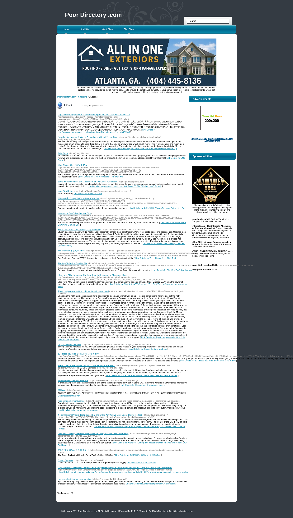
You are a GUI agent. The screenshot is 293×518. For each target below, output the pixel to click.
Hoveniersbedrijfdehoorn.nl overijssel (75, 479)
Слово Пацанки (65, 460)
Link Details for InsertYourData (88, 193)
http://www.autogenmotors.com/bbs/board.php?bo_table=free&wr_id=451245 (94, 114)
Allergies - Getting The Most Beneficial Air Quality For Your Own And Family (93, 433)
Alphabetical (98, 106)
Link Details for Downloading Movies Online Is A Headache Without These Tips (140, 148)
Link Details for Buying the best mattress (148, 349)
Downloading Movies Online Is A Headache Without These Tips (87, 137)
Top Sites (129, 29)
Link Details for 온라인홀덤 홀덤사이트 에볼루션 (137, 455)
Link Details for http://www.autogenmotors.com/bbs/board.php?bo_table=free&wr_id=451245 (107, 131)
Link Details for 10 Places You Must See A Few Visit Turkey (208, 361)
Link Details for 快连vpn (69, 396)
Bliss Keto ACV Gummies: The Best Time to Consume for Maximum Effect (92, 275)
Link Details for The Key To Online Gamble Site (175, 270)
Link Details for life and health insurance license (143, 385)
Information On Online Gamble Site (74, 213)
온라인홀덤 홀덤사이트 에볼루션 (73, 450)
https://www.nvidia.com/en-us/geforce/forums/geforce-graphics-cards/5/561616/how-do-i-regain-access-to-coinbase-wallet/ (115, 467)
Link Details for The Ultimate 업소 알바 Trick (155, 258)
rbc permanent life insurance (71, 401)
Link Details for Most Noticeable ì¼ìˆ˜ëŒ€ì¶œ (101, 177)
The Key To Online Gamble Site (72, 263)
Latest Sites (107, 29)
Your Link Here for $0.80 (205, 265)
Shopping (82, 97)
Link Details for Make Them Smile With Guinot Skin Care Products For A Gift (141, 375)
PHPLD (134, 511)
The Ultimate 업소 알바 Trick (71, 251)
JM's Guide (63, 153)
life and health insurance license (73, 380)
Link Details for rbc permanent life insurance (78, 410)
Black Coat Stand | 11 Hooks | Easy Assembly (79, 229)
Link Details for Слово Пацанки (141, 462)
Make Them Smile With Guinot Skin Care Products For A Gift (86, 365)
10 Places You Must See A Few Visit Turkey (78, 354)
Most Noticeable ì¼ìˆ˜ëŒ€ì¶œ (72, 165)
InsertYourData (65, 191)
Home (66, 29)
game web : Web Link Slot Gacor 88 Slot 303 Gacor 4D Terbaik (87, 182)
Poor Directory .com (93, 14)
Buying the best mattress (69, 344)
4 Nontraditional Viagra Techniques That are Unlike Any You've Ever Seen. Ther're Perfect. (100, 415)
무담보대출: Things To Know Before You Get (79, 198)
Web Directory (160, 511)
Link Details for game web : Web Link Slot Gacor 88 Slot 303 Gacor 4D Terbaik (125, 186)
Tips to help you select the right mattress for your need (83, 291)
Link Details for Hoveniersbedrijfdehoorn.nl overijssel (150, 484)
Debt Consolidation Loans (181, 511)
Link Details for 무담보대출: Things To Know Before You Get (157, 208)
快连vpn (62, 390)
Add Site (85, 29)
